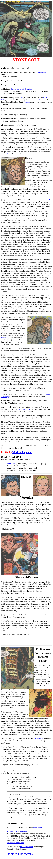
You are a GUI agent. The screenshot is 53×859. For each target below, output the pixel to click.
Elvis (21, 97)
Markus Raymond (22, 452)
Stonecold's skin (26, 577)
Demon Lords (16, 89)
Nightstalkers (41, 100)
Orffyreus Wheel (42, 651)
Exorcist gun (5, 338)
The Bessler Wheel (25, 409)
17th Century (41, 72)
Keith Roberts (38, 738)
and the (44, 657)
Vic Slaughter (27, 89)
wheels (47, 200)
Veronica (27, 102)
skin (8, 154)
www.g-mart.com (26, 847)
